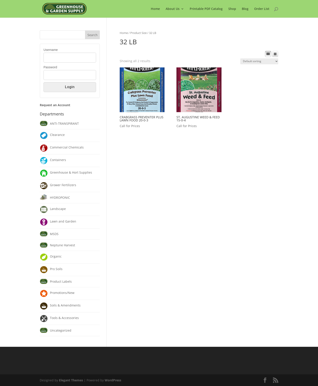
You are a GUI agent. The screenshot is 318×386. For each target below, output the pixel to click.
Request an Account (55, 105)
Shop (232, 9)
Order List (261, 9)
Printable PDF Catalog (206, 9)
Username (51, 50)
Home (155, 9)
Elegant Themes (71, 380)
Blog (245, 9)
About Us (173, 9)
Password (50, 67)
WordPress (113, 380)
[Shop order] (259, 61)
